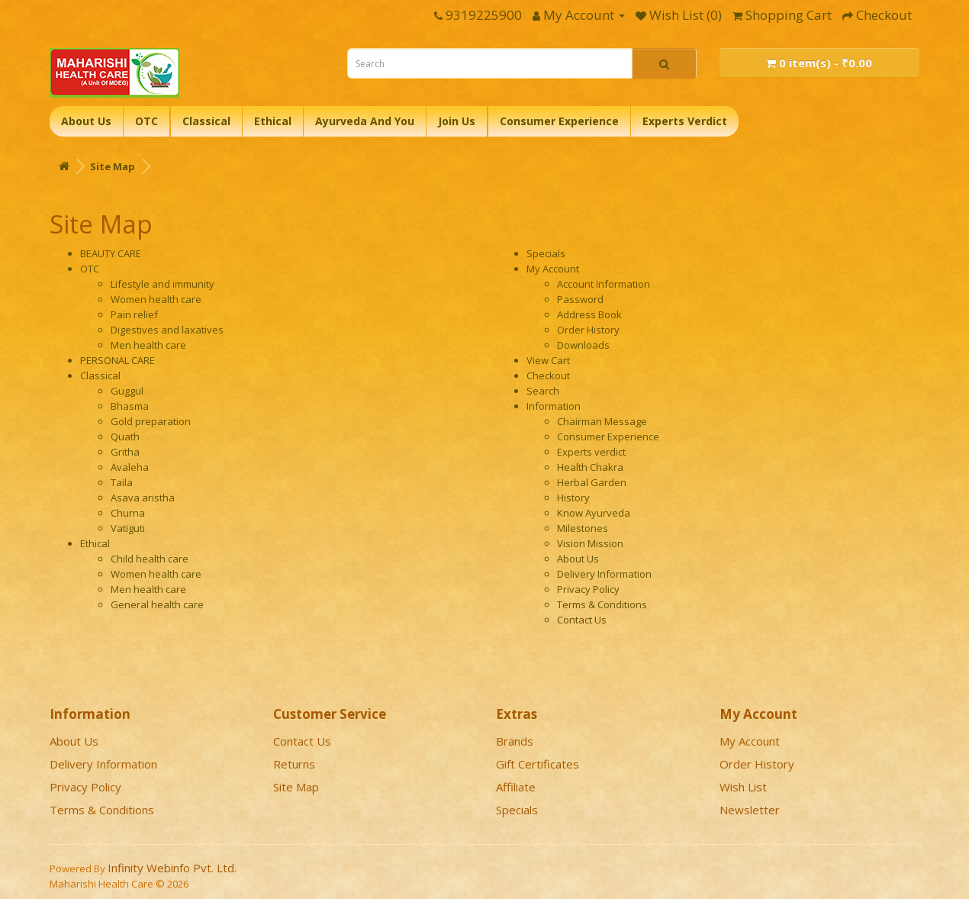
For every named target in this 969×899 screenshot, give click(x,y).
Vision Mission (590, 543)
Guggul (127, 391)
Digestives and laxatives (167, 330)
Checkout (548, 375)
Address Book (589, 314)
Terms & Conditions (602, 604)
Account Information (603, 284)
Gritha (125, 452)
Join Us (456, 121)
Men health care (148, 345)
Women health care (156, 299)
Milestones (582, 528)
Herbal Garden (591, 482)
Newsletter (750, 809)
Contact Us (582, 620)
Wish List (743, 786)
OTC (146, 121)
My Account (552, 269)
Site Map (112, 166)
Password (580, 299)
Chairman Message (602, 421)
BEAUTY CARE (110, 253)
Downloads (583, 345)
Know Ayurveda (593, 513)
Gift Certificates (537, 764)
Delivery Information (604, 574)
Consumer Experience (559, 121)
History (573, 497)
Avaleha (130, 467)
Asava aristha (143, 497)
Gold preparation (151, 421)
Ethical (272, 121)
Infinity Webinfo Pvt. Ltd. (172, 867)
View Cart (548, 360)
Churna (128, 513)
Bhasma (130, 406)
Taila (122, 482)
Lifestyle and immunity (162, 284)
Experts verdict (591, 452)
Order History (588, 330)
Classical (206, 121)
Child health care (149, 559)
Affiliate (516, 786)
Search (542, 391)
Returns (294, 764)
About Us (86, 121)
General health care (157, 604)
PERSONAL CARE (117, 360)
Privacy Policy (588, 589)
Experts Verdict (684, 121)
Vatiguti (128, 528)
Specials (545, 253)
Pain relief (134, 314)
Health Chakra (590, 467)
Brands (514, 741)
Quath (125, 436)
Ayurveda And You (364, 121)
